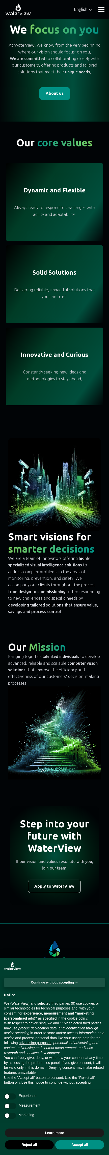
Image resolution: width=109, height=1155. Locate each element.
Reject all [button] (29, 1145)
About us (55, 93)
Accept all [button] (79, 1145)
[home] (18, 10)
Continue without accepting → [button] (54, 982)
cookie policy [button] (77, 1018)
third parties (92, 1023)
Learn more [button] (54, 1133)
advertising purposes (35, 1043)
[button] (83, 9)
